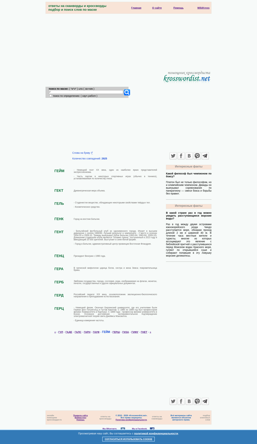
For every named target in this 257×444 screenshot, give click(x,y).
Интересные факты (188, 166)
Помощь (80, 420)
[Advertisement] (128, 41)
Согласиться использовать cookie (128, 439)
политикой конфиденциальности (156, 433)
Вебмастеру (80, 418)
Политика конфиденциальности (131, 420)
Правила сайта (80, 415)
